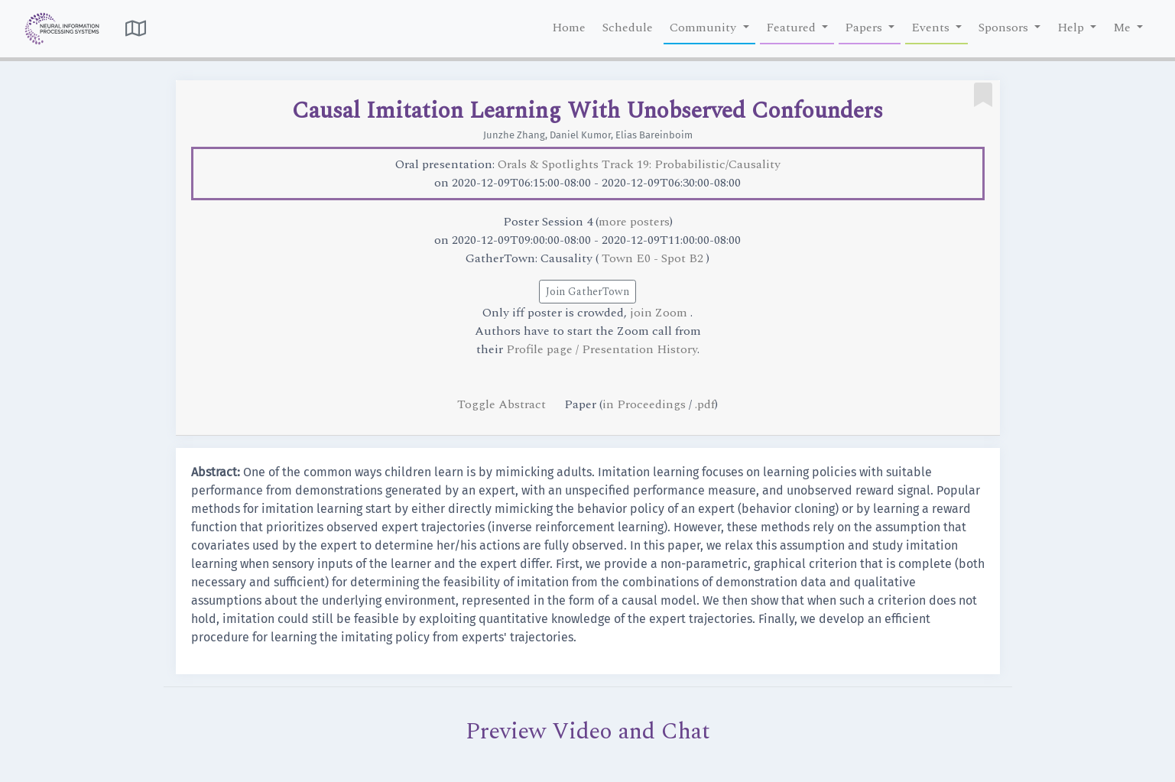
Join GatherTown (587, 292)
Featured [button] (792, 27)
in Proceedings (644, 404)
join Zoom (660, 312)
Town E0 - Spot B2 (654, 258)
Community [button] (704, 27)
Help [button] (1072, 27)
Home (569, 27)
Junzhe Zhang (514, 135)
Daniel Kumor (580, 135)
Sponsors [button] (1005, 27)
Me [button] (1123, 27)
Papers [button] (865, 27)
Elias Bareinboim (654, 135)
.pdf (705, 404)
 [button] (135, 28)
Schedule (627, 27)
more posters (634, 222)
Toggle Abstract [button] (503, 404)
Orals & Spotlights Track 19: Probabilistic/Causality (639, 164)
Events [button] (932, 27)
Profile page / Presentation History (601, 349)
